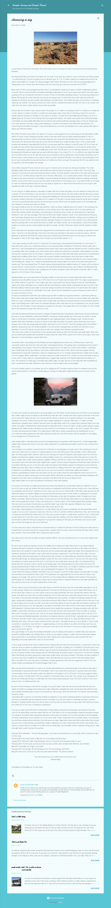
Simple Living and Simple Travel (29, 5)
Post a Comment (20, 800)
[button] (98, 18)
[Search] (102, 6)
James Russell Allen (27, 785)
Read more (95, 835)
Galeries (60, 902)
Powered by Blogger (55, 898)
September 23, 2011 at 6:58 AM (31, 795)
